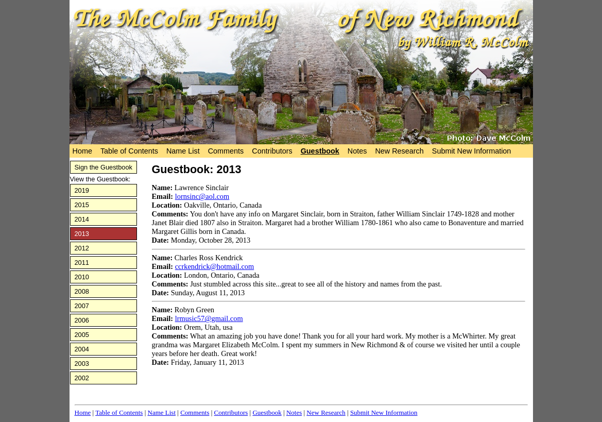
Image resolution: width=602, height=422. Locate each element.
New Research (399, 151)
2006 (82, 320)
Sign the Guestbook (103, 167)
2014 (82, 219)
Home (82, 151)
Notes (357, 151)
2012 (82, 248)
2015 (82, 205)
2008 (82, 291)
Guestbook (320, 151)
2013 (82, 234)
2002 (82, 378)
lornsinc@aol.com (202, 196)
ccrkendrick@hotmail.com (214, 266)
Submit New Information (471, 151)
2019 (82, 190)
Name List (183, 151)
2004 (82, 349)
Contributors (272, 151)
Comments (226, 151)
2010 (82, 277)
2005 (82, 335)
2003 (82, 363)
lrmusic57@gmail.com (209, 318)
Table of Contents (129, 151)
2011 (82, 262)
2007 (82, 306)
